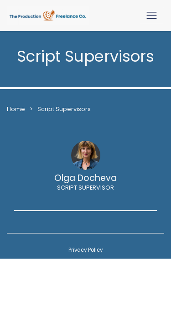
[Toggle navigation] (152, 15)
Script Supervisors (64, 109)
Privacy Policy (85, 250)
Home (16, 109)
